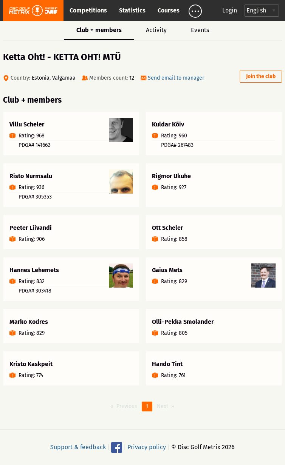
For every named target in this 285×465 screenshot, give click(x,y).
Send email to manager (176, 78)
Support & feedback (78, 446)
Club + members (99, 30)
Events (200, 30)
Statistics (132, 10)
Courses (169, 10)
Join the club (261, 76)
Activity (156, 30)
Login (229, 10)
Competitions (88, 10)
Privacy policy (146, 446)
